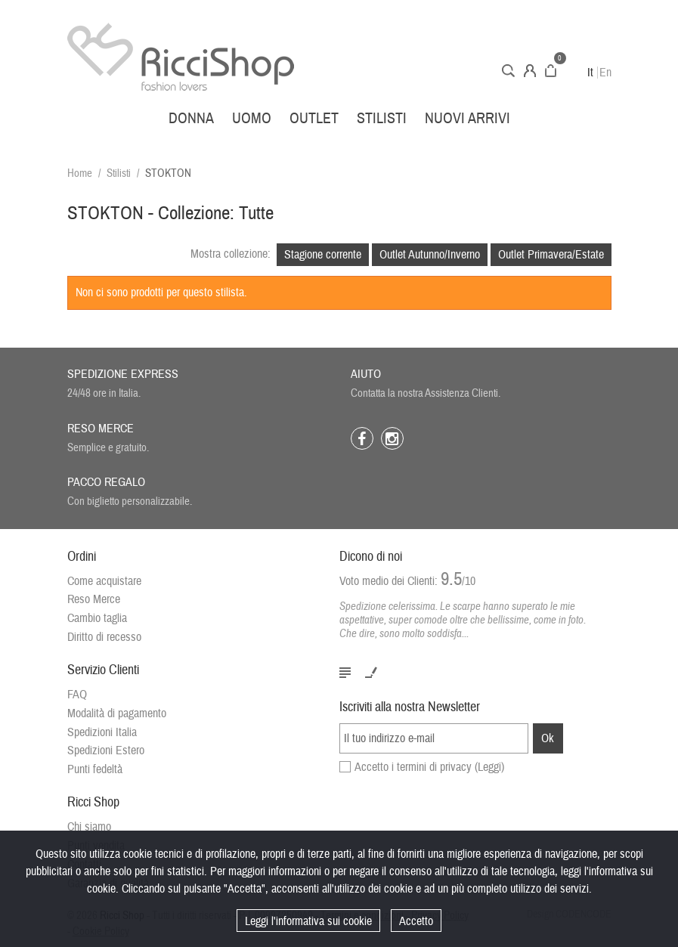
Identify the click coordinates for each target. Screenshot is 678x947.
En (605, 72)
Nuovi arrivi (467, 118)
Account (530, 70)
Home (79, 173)
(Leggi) (489, 767)
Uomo (251, 118)
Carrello (550, 70)
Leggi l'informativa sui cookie (308, 921)
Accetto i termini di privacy (429, 767)
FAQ (77, 694)
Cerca (508, 70)
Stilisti (382, 118)
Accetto (416, 921)
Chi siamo (89, 826)
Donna (191, 118)
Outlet (314, 118)
